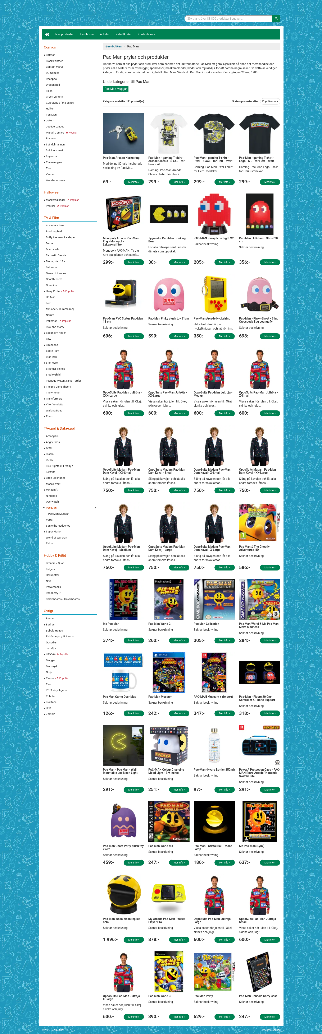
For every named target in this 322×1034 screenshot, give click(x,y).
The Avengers (54, 162)
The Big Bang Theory (58, 386)
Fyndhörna (87, 34)
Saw (48, 338)
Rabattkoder (124, 34)
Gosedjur (51, 642)
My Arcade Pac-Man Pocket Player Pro (166, 920)
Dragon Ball (53, 84)
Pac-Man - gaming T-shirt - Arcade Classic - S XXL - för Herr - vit (166, 161)
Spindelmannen (55, 144)
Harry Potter (60, 291)
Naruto (50, 315)
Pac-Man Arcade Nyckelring (121, 157)
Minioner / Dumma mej (60, 309)
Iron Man (51, 114)
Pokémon (58, 320)
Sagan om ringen (56, 332)
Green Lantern (54, 96)
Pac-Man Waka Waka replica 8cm (121, 920)
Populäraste (270, 101)
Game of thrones (56, 273)
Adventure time (55, 225)
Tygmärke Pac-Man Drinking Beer (167, 240)
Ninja (49, 672)
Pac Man (51, 507)
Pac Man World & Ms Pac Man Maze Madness (259, 625)
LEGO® (57, 654)
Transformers (54, 398)
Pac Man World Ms (160, 846)
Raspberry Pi (53, 593)
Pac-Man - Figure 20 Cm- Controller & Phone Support (257, 698)
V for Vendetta (54, 404)
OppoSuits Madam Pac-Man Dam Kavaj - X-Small (212, 471)
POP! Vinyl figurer (56, 690)
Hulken (50, 108)
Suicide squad (54, 150)
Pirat (49, 684)
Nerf (48, 581)
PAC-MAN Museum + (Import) (213, 696)
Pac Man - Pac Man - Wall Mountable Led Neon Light (120, 771)
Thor (49, 168)
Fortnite (50, 472)
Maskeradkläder (62, 199)
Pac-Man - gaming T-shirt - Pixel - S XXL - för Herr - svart (213, 159)
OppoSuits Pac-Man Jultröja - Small (258, 920)
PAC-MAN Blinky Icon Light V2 (214, 238)
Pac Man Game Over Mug (119, 696)
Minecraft (52, 489)
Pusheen (51, 138)
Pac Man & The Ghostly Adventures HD (254, 548)
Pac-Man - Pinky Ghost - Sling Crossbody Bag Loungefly (258, 320)
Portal (49, 519)
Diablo (50, 454)
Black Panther (54, 60)
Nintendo (51, 495)
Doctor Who (53, 249)
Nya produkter (64, 34)
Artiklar (104, 34)
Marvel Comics (61, 132)
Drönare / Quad (55, 563)
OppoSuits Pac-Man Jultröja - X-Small (258, 394)
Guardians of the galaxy (60, 102)
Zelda (49, 543)
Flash (49, 90)
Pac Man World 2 (159, 623)
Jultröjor (51, 648)
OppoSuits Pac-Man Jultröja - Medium (213, 394)
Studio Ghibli (53, 374)
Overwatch (52, 501)
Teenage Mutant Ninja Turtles (64, 380)
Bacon (50, 618)
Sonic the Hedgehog (58, 525)
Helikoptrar (52, 575)
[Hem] (47, 34)
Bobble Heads (54, 630)
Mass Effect (53, 483)
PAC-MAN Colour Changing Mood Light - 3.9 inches (166, 771)
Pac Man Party (203, 996)
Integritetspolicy (271, 1030)
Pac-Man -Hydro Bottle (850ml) (214, 769)
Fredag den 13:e (55, 261)
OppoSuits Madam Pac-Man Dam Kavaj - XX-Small (121, 471)
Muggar (50, 660)
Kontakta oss (146, 34)
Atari (49, 448)
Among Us (52, 436)
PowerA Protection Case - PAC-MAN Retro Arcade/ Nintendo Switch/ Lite (259, 773)
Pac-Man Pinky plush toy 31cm (168, 318)
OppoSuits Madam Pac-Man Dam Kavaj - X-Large (212, 548)
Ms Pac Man (111, 623)
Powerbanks (53, 586)
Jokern (50, 120)
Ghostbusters (54, 279)
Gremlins (51, 285)
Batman (50, 54)
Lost (48, 303)
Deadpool (52, 78)
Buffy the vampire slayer (60, 237)
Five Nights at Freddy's (59, 465)
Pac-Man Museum (160, 696)
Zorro (49, 416)
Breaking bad (54, 231)
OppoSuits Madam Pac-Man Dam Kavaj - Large (166, 548)
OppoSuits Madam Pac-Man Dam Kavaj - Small (166, 471)
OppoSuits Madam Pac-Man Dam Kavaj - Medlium (121, 548)
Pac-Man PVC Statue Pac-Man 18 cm (123, 320)
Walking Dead (54, 410)
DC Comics (52, 72)
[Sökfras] (228, 18)
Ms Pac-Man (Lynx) (251, 846)
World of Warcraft (56, 537)
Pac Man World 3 (159, 996)
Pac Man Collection (206, 623)
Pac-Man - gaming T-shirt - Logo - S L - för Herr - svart (256, 159)
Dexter (50, 243)
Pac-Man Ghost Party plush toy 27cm (123, 847)
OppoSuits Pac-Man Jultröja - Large (213, 920)
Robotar (51, 696)
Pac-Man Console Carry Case (258, 996)
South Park (52, 350)
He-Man (50, 297)
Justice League (55, 126)
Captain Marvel (55, 66)
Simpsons (52, 344)
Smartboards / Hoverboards (63, 599)
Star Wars (52, 362)
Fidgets (50, 569)
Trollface (51, 702)
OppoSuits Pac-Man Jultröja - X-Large (122, 997)
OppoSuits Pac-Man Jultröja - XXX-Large (122, 394)
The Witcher (53, 392)
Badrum (50, 624)
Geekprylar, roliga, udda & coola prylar (73, 13)
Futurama (52, 267)
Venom (50, 174)
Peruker (57, 206)
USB (48, 708)
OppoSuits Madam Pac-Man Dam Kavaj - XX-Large (257, 471)
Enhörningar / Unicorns (60, 636)
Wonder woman (55, 180)
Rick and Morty (55, 327)
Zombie (50, 714)
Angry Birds (53, 442)
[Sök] (276, 18)
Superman (52, 156)
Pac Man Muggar (58, 513)
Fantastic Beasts (56, 255)
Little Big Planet (55, 477)
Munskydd (52, 666)
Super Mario (53, 531)
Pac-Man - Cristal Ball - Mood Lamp (213, 847)
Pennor (57, 678)
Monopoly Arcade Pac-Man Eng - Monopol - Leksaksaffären (121, 241)
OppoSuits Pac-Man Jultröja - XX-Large (167, 394)
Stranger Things (55, 368)
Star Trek (51, 356)
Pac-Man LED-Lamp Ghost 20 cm (258, 240)
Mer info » (133, 182)
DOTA (49, 459)
